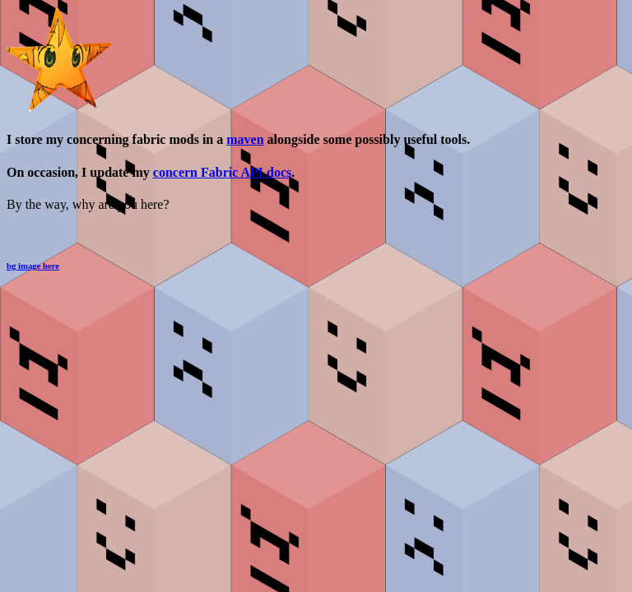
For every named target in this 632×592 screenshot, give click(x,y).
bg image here (33, 266)
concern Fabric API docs (222, 172)
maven (244, 139)
